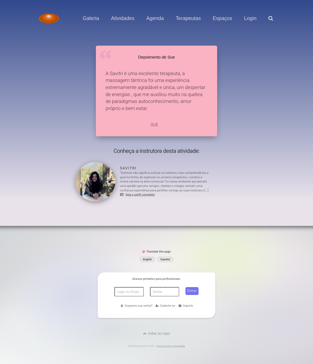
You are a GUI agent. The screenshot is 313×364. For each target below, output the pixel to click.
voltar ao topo (159, 333)
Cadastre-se (165, 305)
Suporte (185, 305)
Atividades (122, 18)
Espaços (222, 18)
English (147, 259)
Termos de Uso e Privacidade (170, 346)
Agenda (155, 18)
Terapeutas (188, 18)
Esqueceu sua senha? (136, 305)
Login (250, 18)
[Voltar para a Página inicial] (49, 18)
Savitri (128, 168)
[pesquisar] (270, 22)
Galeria (91, 18)
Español (165, 259)
